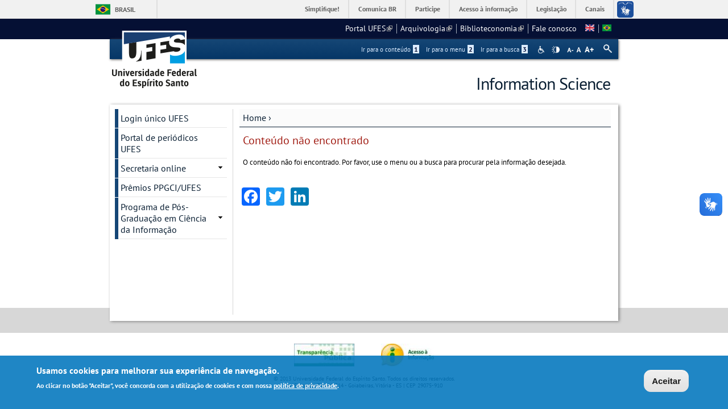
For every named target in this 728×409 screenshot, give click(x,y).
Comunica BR (377, 9)
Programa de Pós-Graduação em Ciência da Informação (163, 218)
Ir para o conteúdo (390, 49)
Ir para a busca (504, 49)
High (556, 50)
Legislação (551, 9)
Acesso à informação (488, 9)
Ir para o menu (450, 49)
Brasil (125, 9)
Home (254, 117)
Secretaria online (153, 168)
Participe (427, 9)
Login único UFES (155, 118)
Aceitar (666, 381)
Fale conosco (554, 28)
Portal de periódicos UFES (159, 143)
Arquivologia (426, 28)
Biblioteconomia (492, 28)
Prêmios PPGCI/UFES (161, 187)
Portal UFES (368, 28)
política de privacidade (305, 386)
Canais (595, 9)
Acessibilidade (542, 49)
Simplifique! (322, 9)
